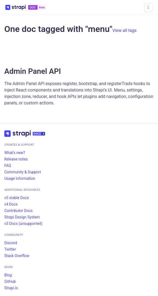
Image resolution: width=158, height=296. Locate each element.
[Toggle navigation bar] (148, 7)
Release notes (16, 159)
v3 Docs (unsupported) (23, 223)
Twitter (10, 249)
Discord (10, 243)
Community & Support (22, 172)
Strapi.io (11, 288)
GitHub (10, 281)
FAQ (7, 165)
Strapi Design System (22, 217)
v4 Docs (11, 204)
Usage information (19, 178)
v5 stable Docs (16, 198)
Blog (8, 275)
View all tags (124, 30)
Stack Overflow (16, 256)
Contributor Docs (18, 211)
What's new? (14, 153)
